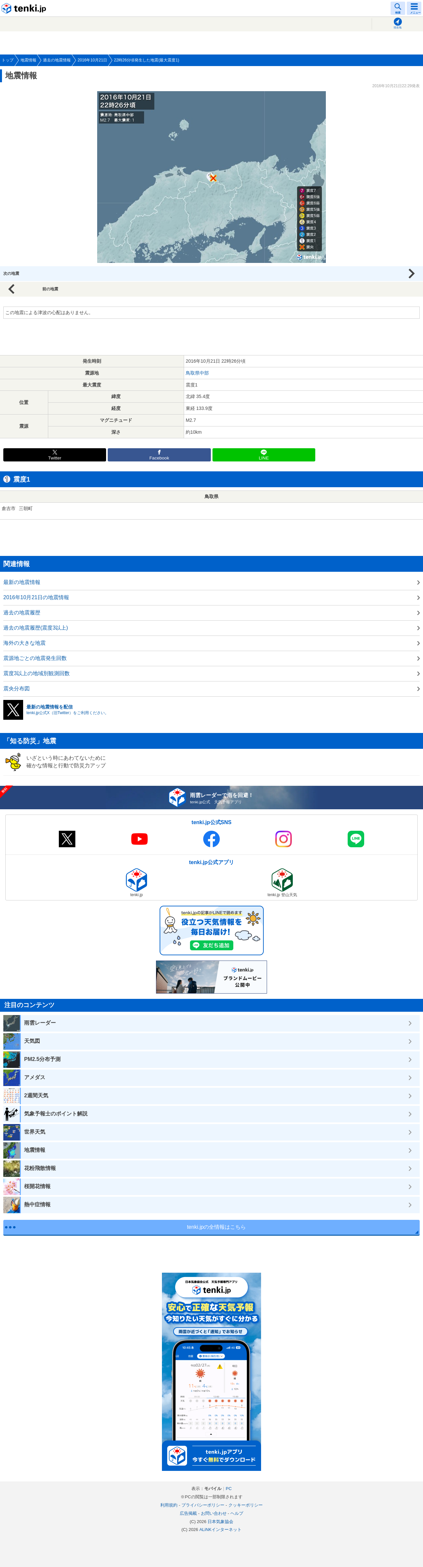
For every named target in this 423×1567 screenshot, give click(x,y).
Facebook (159, 458)
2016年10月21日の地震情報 (36, 597)
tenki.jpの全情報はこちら (216, 1227)
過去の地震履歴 (21, 612)
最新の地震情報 (21, 582)
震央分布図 (16, 688)
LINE (264, 458)
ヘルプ (236, 1513)
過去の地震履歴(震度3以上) (35, 628)
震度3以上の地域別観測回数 (36, 673)
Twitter (54, 458)
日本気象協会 (220, 1521)
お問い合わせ (214, 1513)
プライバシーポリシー (202, 1505)
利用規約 (168, 1505)
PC (229, 1488)
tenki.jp (25, 8)
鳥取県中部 (197, 373)
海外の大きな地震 (24, 643)
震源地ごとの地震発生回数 (35, 658)
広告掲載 (188, 1513)
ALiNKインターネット (220, 1529)
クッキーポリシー (245, 1505)
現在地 (398, 27)
